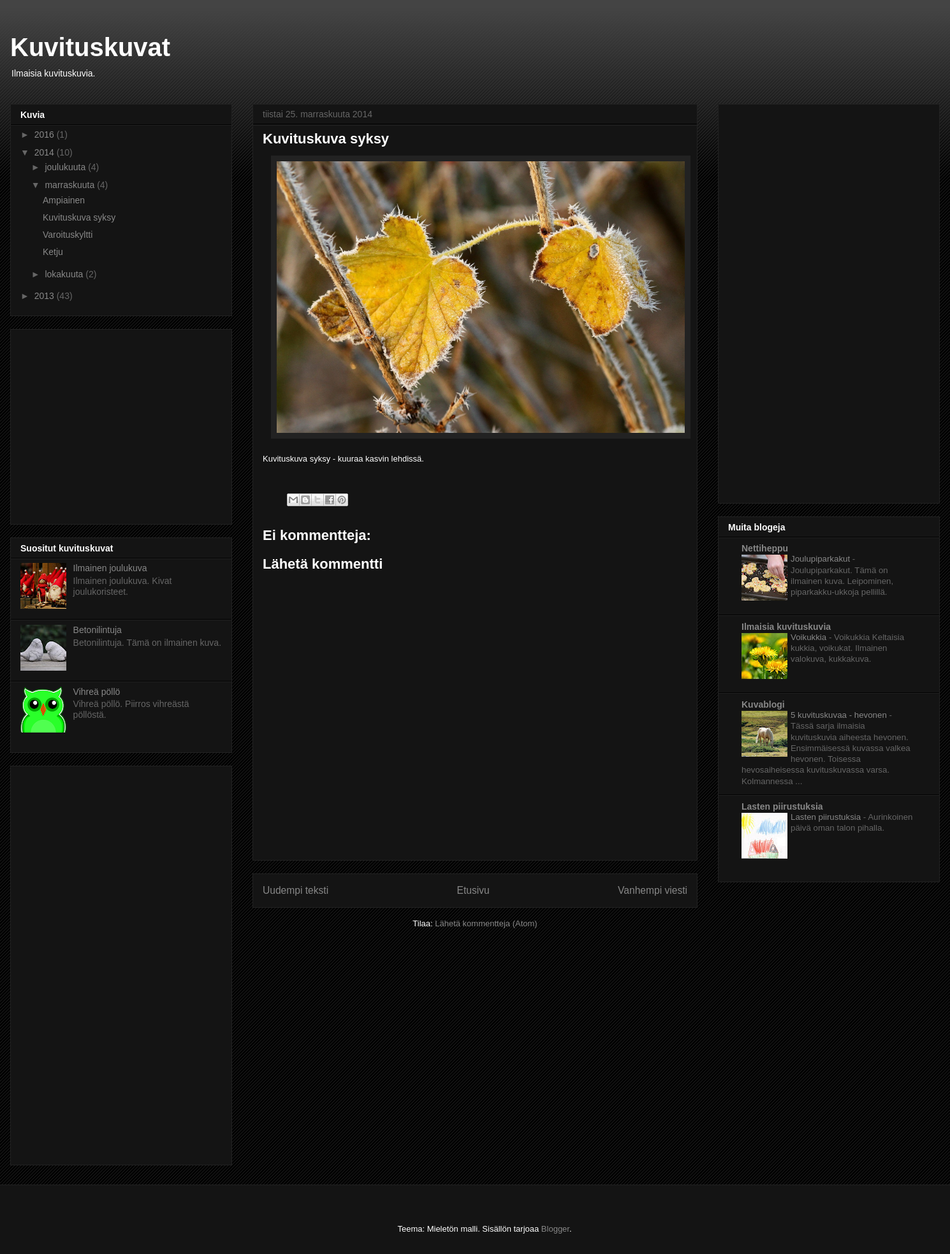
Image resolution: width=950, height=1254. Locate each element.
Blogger (555, 1229)
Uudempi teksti (295, 890)
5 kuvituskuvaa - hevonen (840, 715)
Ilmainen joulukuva (110, 568)
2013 (45, 296)
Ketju (53, 252)
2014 (45, 152)
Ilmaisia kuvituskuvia (786, 627)
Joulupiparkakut (821, 559)
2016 (45, 134)
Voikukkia (810, 637)
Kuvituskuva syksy (79, 217)
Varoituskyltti (67, 235)
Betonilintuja (97, 630)
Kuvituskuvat (90, 47)
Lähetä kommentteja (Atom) (486, 923)
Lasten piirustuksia (782, 806)
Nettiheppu (765, 548)
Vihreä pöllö (97, 692)
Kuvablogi (763, 704)
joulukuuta (66, 167)
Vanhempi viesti (652, 890)
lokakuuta (65, 274)
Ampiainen (64, 200)
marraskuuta (71, 185)
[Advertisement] (127, 423)
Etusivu (473, 890)
